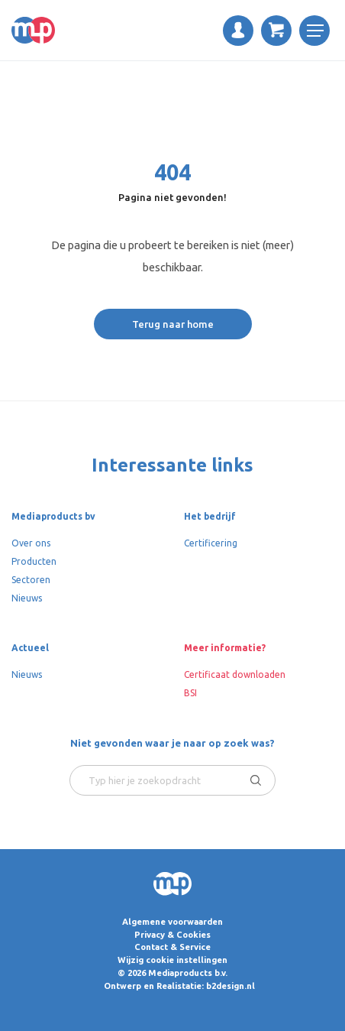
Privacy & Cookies (172, 934)
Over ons (30, 543)
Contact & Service (172, 947)
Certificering (210, 543)
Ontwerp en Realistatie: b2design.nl (179, 985)
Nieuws (26, 598)
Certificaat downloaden (234, 674)
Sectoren (30, 580)
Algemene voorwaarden (172, 921)
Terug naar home (173, 324)
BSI (190, 693)
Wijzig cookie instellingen (172, 960)
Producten (33, 561)
